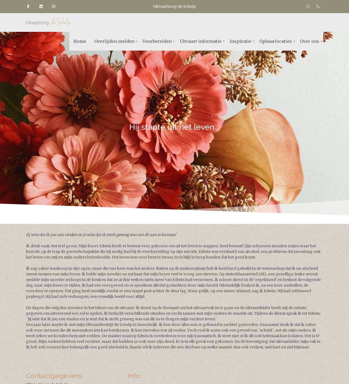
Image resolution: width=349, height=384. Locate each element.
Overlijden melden (114, 41)
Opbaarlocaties (275, 41)
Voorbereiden (157, 41)
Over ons (309, 41)
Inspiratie (240, 41)
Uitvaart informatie (201, 41)
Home (79, 41)
